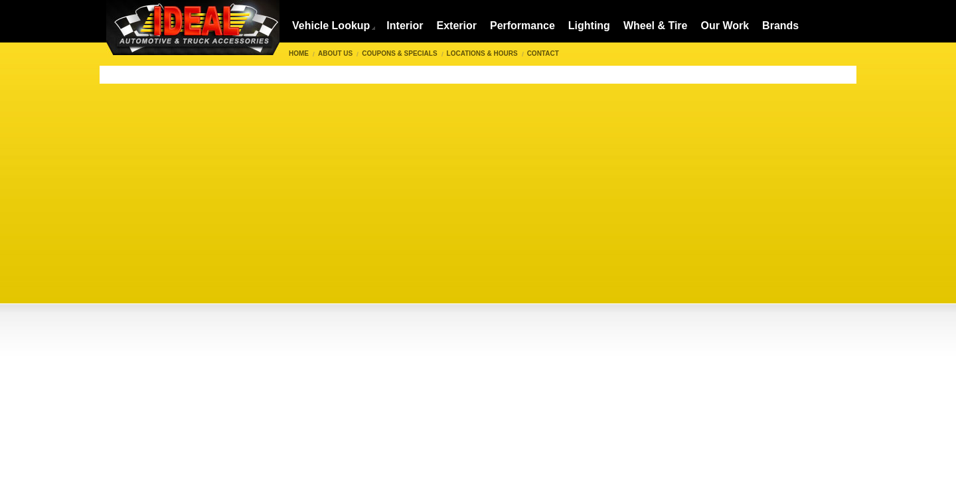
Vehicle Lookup (331, 25)
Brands (780, 25)
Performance (522, 25)
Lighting (589, 25)
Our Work (725, 25)
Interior (404, 25)
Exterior (456, 25)
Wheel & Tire (655, 25)
